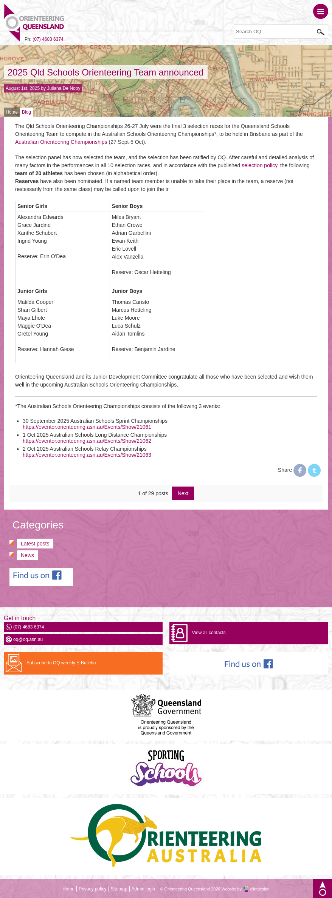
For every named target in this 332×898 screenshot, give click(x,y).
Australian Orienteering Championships (61, 142)
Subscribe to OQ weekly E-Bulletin (61, 662)
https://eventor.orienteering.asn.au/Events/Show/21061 (87, 427)
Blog (26, 112)
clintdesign (260, 889)
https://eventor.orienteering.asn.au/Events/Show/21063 (87, 455)
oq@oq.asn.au (28, 639)
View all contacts (209, 632)
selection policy (259, 165)
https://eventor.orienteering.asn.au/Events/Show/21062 (87, 441)
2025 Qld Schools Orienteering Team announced (106, 72)
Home (12, 112)
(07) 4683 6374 (48, 39)
